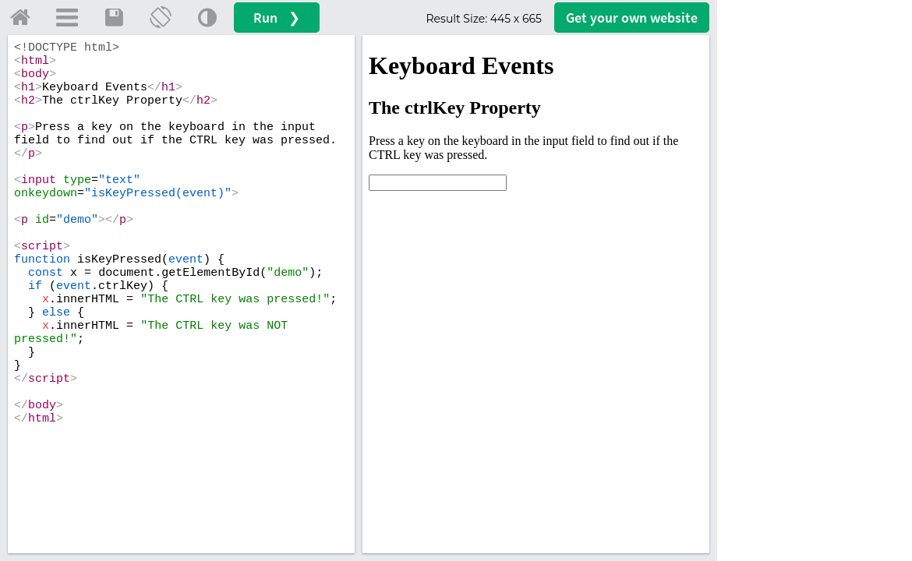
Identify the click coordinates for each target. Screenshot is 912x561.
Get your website (632, 17)
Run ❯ (276, 17)
